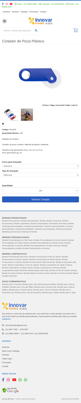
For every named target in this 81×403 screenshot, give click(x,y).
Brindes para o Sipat (67, 292)
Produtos (15, 12)
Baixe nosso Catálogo (10, 351)
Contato (43, 12)
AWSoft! (76, 399)
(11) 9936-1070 (27, 333)
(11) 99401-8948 (11, 333)
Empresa (6, 12)
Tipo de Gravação (10, 171)
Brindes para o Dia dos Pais (45, 287)
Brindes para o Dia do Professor (45, 290)
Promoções (33, 12)
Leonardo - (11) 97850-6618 (51, 4)
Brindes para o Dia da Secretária (28, 292)
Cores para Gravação (11, 162)
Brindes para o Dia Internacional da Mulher (39, 284)
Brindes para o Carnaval (11, 284)
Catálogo (24, 12)
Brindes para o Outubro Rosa (20, 290)
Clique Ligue (7, 359)
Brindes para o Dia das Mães (21, 287)
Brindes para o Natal (50, 292)
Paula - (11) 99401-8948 (26, 4)
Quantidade (7, 185)
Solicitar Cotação (40, 199)
